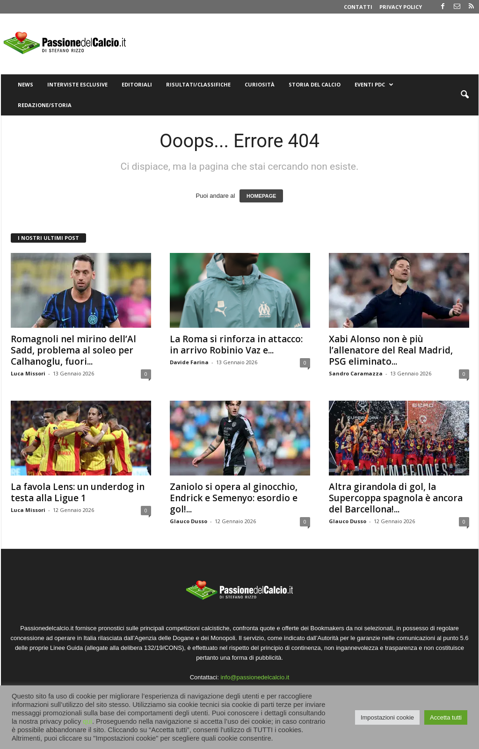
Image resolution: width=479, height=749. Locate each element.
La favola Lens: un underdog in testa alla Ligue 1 (78, 492)
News (25, 84)
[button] (464, 95)
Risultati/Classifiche (198, 84)
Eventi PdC (374, 84)
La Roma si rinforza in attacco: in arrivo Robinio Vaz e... (236, 344)
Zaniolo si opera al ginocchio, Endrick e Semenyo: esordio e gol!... (234, 498)
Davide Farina (189, 362)
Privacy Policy (400, 6)
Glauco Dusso (188, 521)
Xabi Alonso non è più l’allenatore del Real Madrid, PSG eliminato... (391, 350)
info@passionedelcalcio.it (254, 677)
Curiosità (260, 84)
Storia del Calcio (315, 84)
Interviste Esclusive (77, 84)
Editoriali (137, 84)
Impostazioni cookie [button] (387, 717)
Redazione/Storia (45, 104)
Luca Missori (28, 373)
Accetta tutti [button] (446, 717)
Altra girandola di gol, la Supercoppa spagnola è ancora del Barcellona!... (396, 498)
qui (87, 721)
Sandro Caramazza (356, 373)
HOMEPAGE (261, 196)
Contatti (358, 6)
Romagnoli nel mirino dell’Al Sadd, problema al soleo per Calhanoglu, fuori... (73, 350)
